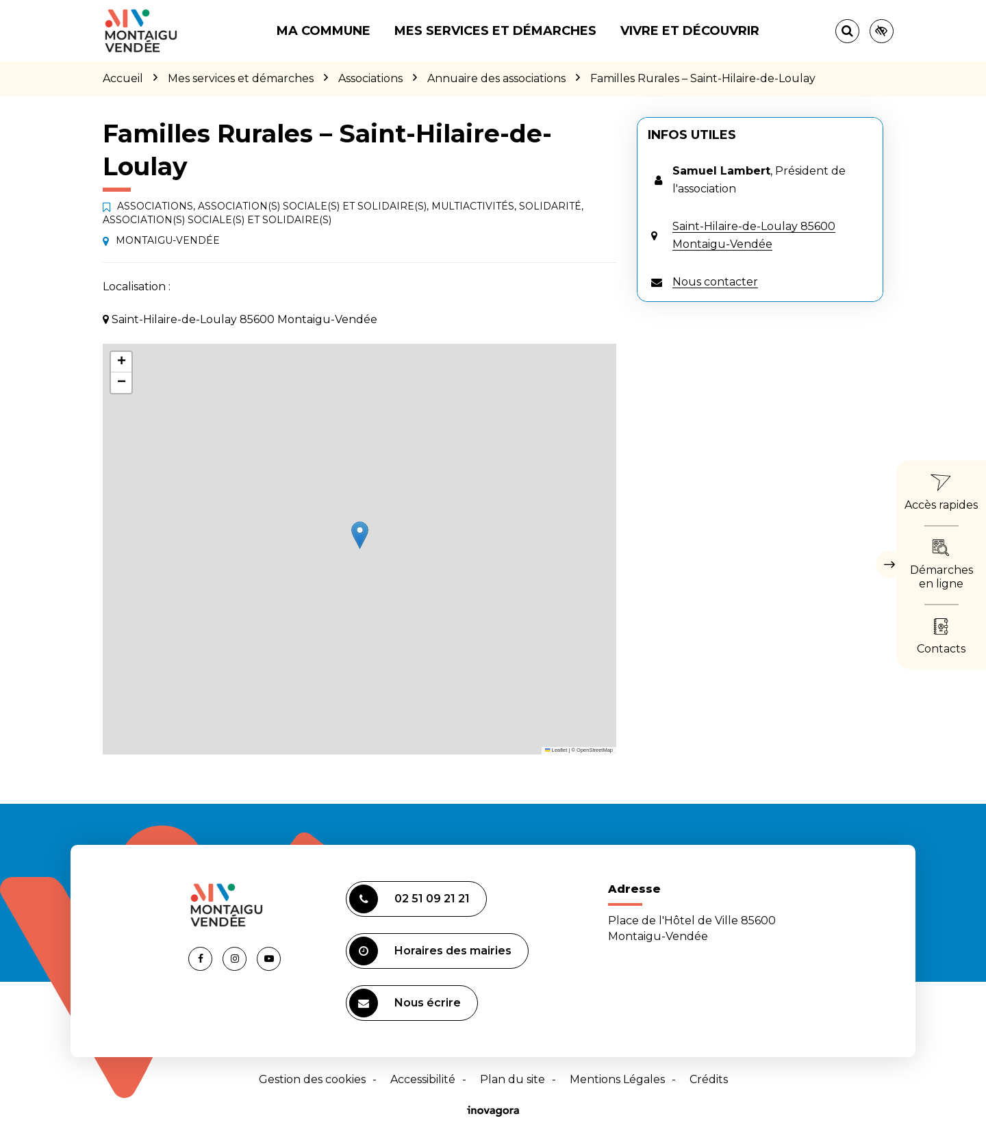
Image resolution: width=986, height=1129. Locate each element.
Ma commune (323, 30)
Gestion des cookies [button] (312, 1079)
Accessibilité (422, 1079)
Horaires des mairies (430, 951)
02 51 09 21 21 (409, 899)
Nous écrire (405, 1003)
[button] (359, 535)
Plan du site (512, 1079)
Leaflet (556, 750)
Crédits (709, 1079)
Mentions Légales (617, 1079)
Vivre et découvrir (689, 30)
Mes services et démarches (495, 30)
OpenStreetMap (595, 750)
